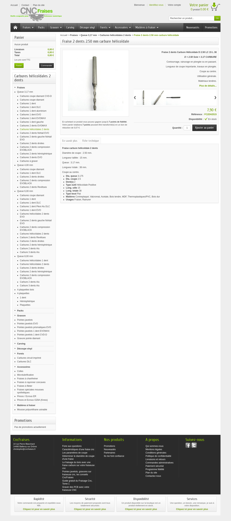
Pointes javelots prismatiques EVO (34, 327)
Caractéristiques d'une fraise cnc (78, 449)
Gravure (56, 27)
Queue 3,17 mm (25, 92)
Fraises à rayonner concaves (31, 382)
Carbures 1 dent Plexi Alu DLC (35, 206)
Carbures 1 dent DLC (30, 107)
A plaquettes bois (25, 289)
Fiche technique (90, 140)
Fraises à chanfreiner (27, 378)
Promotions (211, 27)
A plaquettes (23, 293)
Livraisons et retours (155, 459)
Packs (41, 27)
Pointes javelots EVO (27, 323)
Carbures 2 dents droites (32, 143)
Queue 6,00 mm (25, 191)
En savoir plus (69, 140)
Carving (70, 27)
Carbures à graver (29, 161)
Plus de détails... (208, 85)
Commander (46, 65)
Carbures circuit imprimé (29, 358)
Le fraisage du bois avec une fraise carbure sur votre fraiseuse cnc (78, 465)
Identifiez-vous (156, 5)
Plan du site (151, 472)
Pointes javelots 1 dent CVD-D (32, 334)
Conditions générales (156, 452)
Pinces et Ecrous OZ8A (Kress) (32, 400)
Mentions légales (154, 449)
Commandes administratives (159, 462)
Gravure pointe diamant (28, 338)
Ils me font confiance (114, 456)
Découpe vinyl (87, 27)
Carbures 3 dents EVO (31, 157)
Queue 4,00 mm (25, 165)
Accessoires (123, 27)
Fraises (28, 27)
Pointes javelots (25, 320)
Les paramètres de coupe (74, 452)
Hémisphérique (27, 301)
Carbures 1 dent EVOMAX (33, 118)
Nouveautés (192, 27)
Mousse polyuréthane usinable (32, 409)
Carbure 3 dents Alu (29, 252)
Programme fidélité (155, 469)
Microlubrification (25, 375)
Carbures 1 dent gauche (32, 122)
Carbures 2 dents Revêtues (33, 187)
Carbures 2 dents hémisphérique (36, 153)
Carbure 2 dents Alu (29, 248)
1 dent (23, 297)
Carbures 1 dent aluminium (33, 111)
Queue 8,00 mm (25, 256)
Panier (19, 37)
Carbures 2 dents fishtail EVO (34, 133)
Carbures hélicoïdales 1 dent (34, 260)
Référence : (197, 114)
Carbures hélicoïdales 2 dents (34, 129)
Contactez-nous (153, 476)
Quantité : (177, 128)
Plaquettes (25, 305)
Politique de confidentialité (158, 456)
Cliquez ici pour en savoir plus (39, 509)
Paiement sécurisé (155, 466)
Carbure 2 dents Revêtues (33, 237)
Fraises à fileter (24, 386)
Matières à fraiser (147, 27)
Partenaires (109, 452)
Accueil (63, 35)
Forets (105, 27)
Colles (20, 371)
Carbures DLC (24, 361)
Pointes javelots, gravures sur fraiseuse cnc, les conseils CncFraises (76, 474)
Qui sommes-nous (154, 446)
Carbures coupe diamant (32, 100)
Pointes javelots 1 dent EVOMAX (33, 331)
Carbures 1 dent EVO (30, 114)
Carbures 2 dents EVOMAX (33, 125)
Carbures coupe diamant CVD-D (36, 96)
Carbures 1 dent (28, 103)
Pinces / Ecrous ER (26, 396)
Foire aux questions (72, 446)
